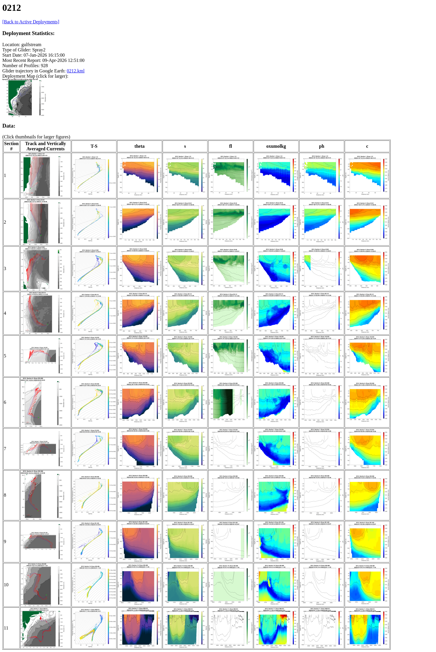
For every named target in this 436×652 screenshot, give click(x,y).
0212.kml (76, 70)
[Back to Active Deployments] (30, 21)
